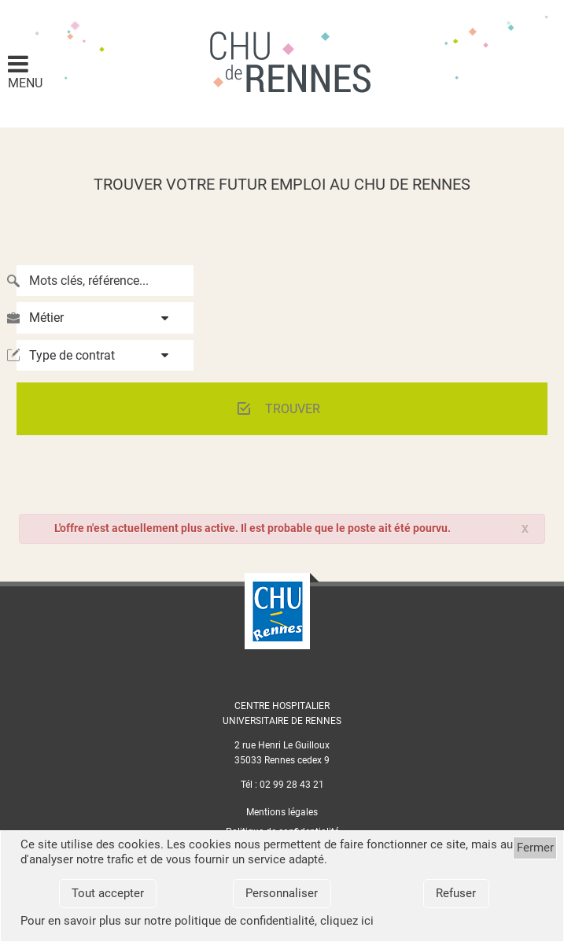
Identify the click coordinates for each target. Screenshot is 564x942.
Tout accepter (108, 893)
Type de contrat (72, 355)
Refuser (456, 893)
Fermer (535, 847)
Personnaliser (281, 893)
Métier (46, 317)
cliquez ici (347, 921)
